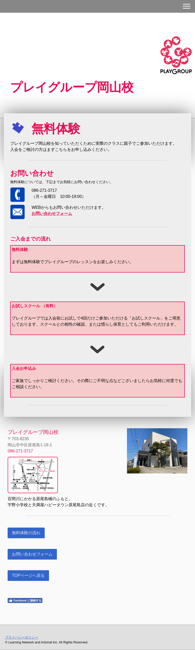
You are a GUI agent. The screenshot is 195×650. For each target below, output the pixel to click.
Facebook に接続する (25, 600)
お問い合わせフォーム (32, 554)
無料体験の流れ (26, 533)
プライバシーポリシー (21, 637)
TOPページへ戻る (28, 575)
